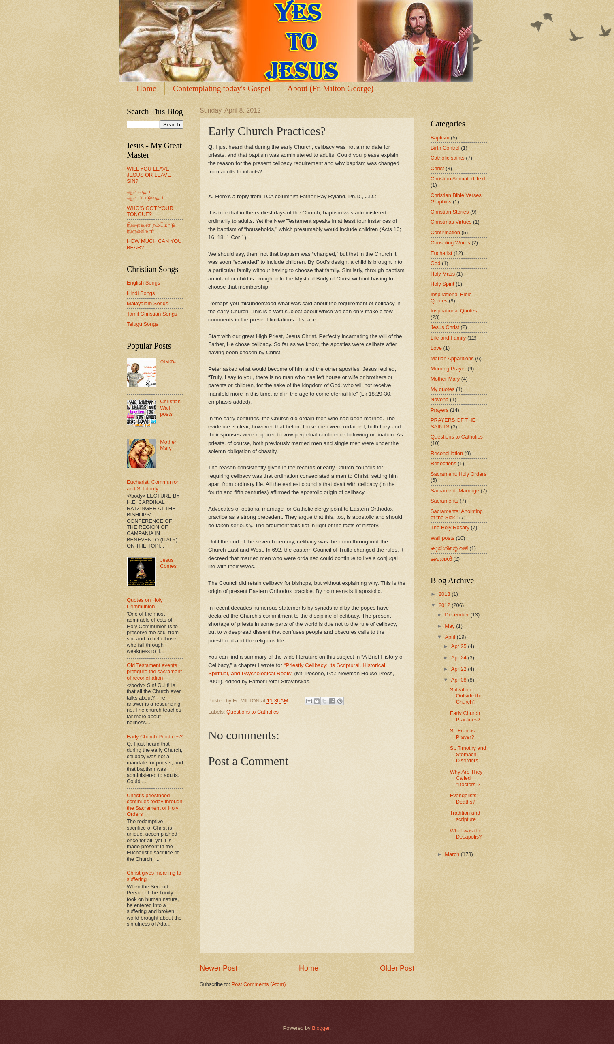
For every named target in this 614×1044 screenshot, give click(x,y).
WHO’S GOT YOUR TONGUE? (150, 211)
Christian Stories (450, 212)
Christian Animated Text (458, 178)
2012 (445, 605)
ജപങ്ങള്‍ (441, 559)
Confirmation (445, 232)
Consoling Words (450, 243)
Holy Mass (443, 274)
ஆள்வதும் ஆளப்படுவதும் (145, 194)
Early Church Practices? (155, 737)
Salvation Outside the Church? (466, 696)
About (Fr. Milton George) (330, 88)
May (450, 626)
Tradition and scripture (465, 816)
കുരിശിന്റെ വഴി (449, 548)
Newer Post (218, 968)
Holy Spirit (442, 284)
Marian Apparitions (452, 358)
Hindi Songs (141, 293)
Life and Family (448, 338)
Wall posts (442, 538)
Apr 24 (459, 658)
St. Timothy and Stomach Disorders (468, 754)
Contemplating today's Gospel (222, 88)
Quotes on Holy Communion (145, 603)
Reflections (443, 463)
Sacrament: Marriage (455, 491)
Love (436, 348)
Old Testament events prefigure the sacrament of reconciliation (154, 671)
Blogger (321, 1028)
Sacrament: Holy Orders (458, 474)
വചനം (168, 361)
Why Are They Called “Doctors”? (466, 778)
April (450, 637)
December (457, 615)
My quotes (442, 389)
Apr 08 (459, 680)
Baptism (440, 138)
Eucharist (441, 253)
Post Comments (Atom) (259, 984)
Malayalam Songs (147, 303)
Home (146, 88)
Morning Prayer (448, 369)
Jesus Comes (168, 563)
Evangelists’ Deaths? (464, 798)
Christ (437, 168)
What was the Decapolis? (466, 834)
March (452, 854)
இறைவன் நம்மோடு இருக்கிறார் (151, 228)
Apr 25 (459, 646)
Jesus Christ (445, 327)
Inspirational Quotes (454, 311)
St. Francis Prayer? (462, 733)
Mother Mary (168, 445)
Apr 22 (459, 669)
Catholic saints (448, 158)
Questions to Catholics (252, 712)
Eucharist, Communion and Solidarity (153, 485)
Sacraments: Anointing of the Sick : (457, 514)
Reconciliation (447, 453)
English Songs (143, 283)
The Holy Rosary (450, 527)
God (435, 263)
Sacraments (444, 501)
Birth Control (445, 148)
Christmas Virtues (451, 222)
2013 (445, 594)
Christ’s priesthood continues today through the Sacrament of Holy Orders (154, 804)
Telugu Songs (142, 324)
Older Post (397, 968)
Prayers (439, 410)
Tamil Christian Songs (152, 314)
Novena (439, 399)
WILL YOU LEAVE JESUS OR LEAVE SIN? (149, 175)
